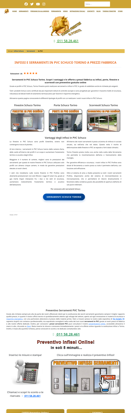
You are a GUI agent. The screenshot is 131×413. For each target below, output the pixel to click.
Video (65, 11)
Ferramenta (56, 11)
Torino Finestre (109, 11)
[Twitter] (32, 4)
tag (86, 197)
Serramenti (23, 11)
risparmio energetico (14, 319)
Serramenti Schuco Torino (64, 197)
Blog (99, 11)
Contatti (90, 11)
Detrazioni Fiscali (77, 11)
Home (14, 11)
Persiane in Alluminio (39, 11)
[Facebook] (26, 4)
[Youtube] (38, 4)
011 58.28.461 (65, 41)
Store (120, 11)
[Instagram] (43, 4)
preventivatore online (97, 324)
